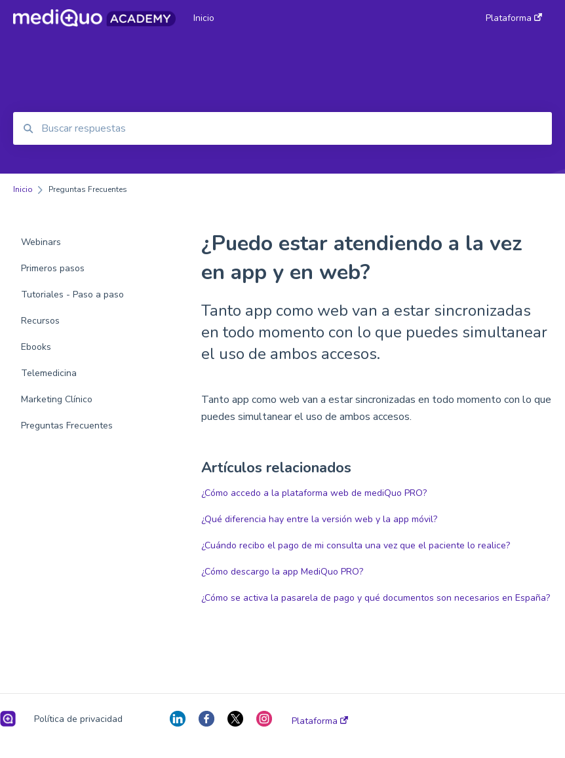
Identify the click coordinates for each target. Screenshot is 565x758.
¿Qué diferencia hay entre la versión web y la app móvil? (319, 519)
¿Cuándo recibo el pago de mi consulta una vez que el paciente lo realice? (355, 545)
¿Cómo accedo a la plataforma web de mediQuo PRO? (314, 493)
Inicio (203, 18)
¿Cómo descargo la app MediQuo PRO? (282, 571)
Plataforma (320, 721)
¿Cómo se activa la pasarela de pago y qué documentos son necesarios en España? (375, 598)
